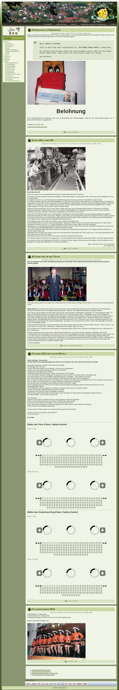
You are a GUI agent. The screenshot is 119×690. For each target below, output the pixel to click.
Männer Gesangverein (75, 345)
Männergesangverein (11, 63)
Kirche (7, 55)
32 (47, 684)
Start (28, 684)
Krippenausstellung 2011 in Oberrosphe (45, 673)
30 (39, 684)
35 (58, 684)
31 (43, 684)
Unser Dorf (7, 43)
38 (70, 684)
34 (54, 684)
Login (113, 24)
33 (51, 684)
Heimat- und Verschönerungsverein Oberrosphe (12, 77)
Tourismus (7, 56)
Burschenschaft (10, 68)
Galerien (6, 58)
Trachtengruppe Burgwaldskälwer (10, 65)
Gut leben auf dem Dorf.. (12, 74)
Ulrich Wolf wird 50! (42, 140)
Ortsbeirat (48, 24)
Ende (85, 684)
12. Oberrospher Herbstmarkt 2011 (43, 675)
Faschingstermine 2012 (43, 609)
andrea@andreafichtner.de (37, 127)
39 (74, 684)
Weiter (79, 684)
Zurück (34, 684)
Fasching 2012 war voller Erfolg (49, 353)
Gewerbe (7, 59)
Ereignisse (75, 132)
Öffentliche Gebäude (11, 50)
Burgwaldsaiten (10, 72)
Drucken (80, 33)
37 (66, 684)
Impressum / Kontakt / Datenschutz (94, 24)
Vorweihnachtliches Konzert (41, 670)
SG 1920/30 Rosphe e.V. (12, 81)
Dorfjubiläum (61, 24)
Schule (7, 48)
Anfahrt (74, 24)
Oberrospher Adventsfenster (41, 672)
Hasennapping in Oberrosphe (46, 30)
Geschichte (8, 46)
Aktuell (6, 41)
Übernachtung (9, 45)
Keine (75, 601)
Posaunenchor (9, 71)
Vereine (6, 61)
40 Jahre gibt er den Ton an (46, 256)
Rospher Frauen (10, 69)
